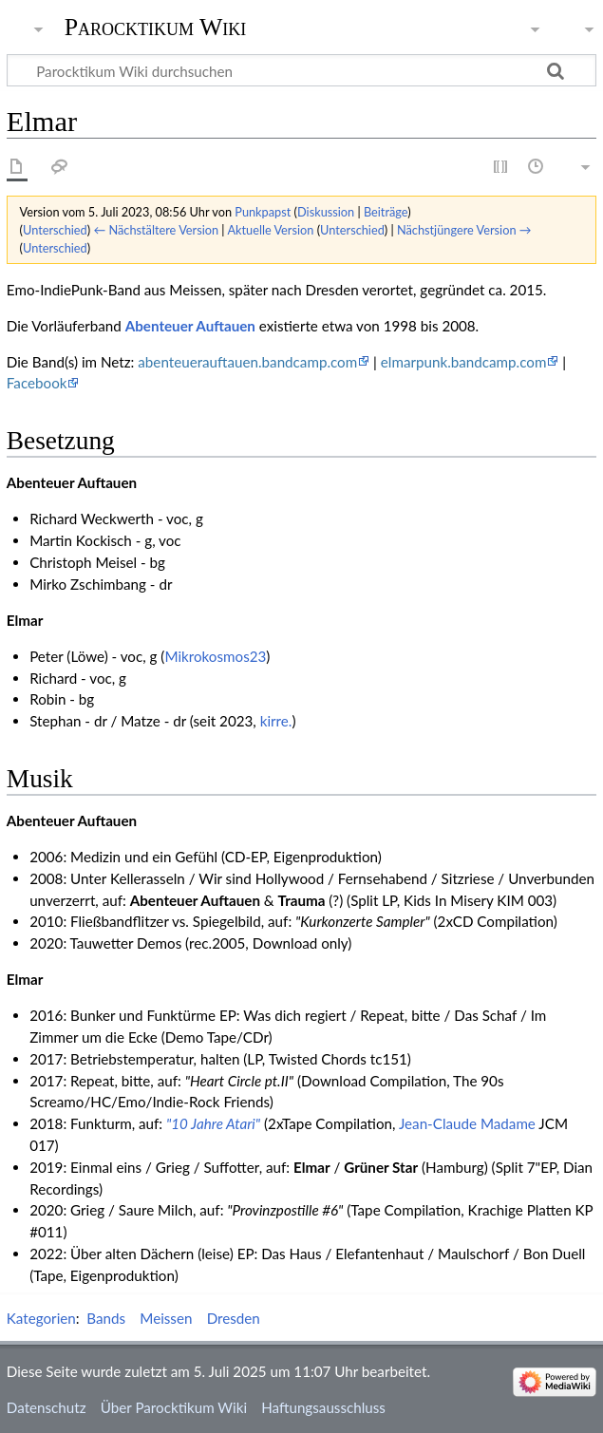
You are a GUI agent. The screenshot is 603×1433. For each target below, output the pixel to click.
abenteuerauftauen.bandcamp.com (247, 361)
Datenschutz (46, 1407)
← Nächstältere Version (155, 229)
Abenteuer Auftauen (190, 325)
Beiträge (385, 211)
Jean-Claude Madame (467, 1123)
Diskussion (325, 211)
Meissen (166, 1318)
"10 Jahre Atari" (213, 1123)
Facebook (37, 382)
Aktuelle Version (270, 229)
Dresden (233, 1318)
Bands (105, 1318)
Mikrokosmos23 (215, 656)
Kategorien (41, 1318)
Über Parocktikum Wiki (174, 1407)
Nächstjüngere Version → (464, 229)
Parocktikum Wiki (156, 25)
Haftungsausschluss (323, 1407)
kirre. (276, 720)
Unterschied (55, 229)
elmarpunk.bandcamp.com (464, 361)
